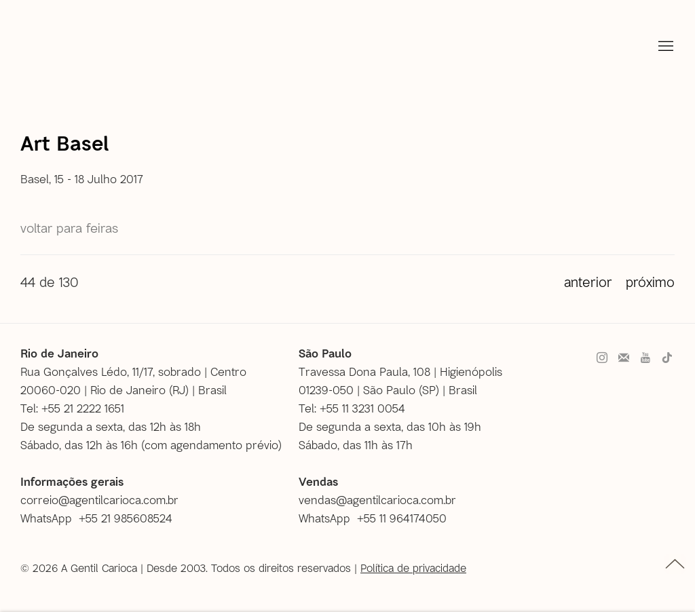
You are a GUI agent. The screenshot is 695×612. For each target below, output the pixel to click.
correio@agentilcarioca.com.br (99, 499)
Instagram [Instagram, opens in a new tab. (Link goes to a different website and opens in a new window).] (602, 358)
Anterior (588, 281)
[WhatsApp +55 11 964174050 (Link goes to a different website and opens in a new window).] (378, 518)
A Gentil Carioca (46, 50)
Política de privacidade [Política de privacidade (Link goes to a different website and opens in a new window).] (413, 567)
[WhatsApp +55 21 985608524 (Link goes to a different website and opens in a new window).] (101, 518)
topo (675, 564)
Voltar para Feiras (69, 227)
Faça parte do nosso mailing (623, 358)
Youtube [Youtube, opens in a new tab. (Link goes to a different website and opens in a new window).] (645, 358)
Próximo (650, 281)
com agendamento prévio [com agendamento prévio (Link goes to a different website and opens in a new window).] (211, 444)
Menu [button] (664, 47)
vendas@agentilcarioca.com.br (377, 499)
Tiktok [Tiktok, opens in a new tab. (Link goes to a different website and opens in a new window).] (667, 358)
